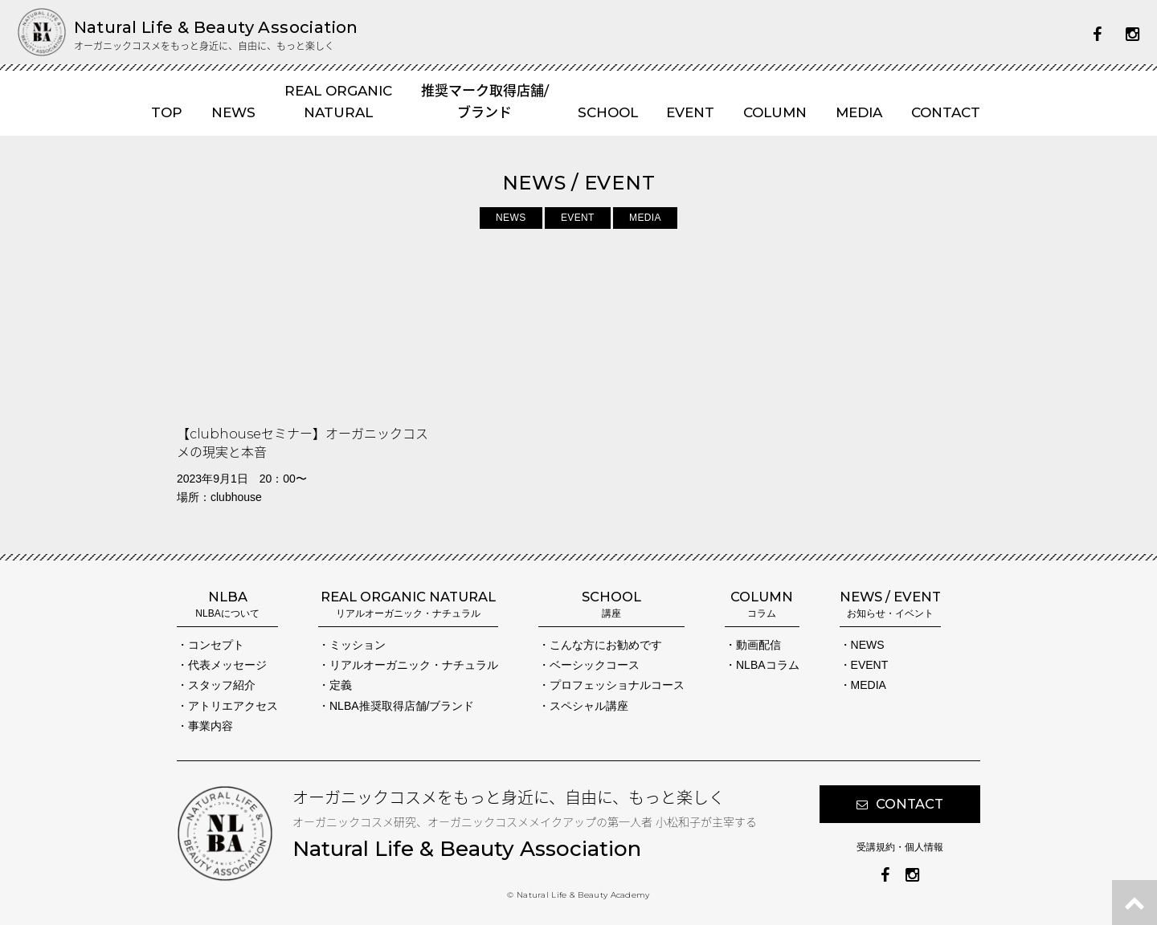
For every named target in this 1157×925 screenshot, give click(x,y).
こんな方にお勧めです (606, 644)
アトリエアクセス (233, 705)
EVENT (578, 217)
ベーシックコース (595, 664)
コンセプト (216, 644)
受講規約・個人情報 (900, 847)
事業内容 (210, 725)
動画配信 (758, 644)
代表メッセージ (227, 664)
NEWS (510, 217)
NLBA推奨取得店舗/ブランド (401, 705)
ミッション (357, 644)
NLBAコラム (767, 664)
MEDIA (645, 217)
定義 (340, 684)
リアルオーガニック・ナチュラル (413, 664)
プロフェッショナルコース (617, 684)
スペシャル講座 (589, 705)
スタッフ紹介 (222, 684)
